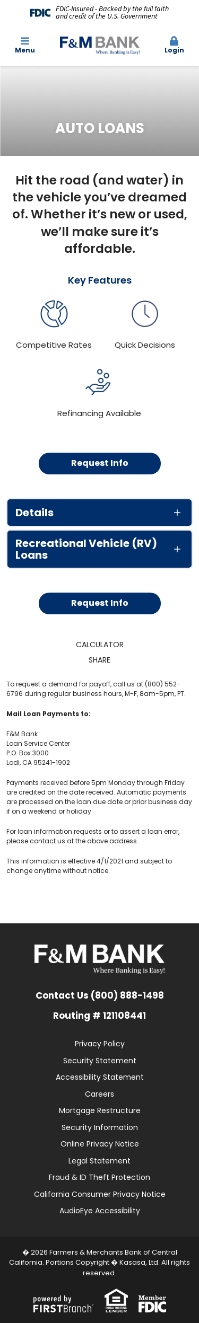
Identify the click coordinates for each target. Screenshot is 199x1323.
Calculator (100, 644)
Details (34, 512)
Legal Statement (99, 1161)
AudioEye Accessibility (99, 1210)
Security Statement (99, 1060)
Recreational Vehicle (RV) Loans (86, 549)
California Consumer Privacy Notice (100, 1194)
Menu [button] (25, 45)
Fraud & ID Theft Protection (99, 1177)
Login (174, 45)
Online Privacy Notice (99, 1144)
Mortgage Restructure (100, 1110)
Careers (99, 1094)
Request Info (99, 463)
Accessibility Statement (100, 1077)
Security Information (100, 1127)
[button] (174, 45)
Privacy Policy (100, 1043)
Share (99, 660)
